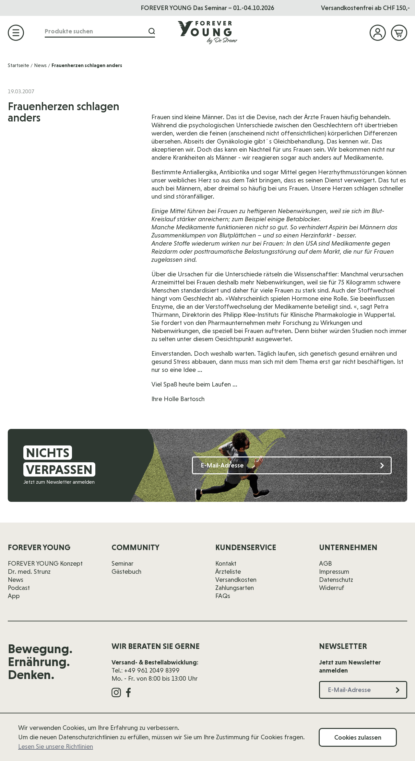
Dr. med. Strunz (29, 571)
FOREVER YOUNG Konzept (45, 563)
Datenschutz (336, 579)
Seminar (123, 563)
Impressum (334, 571)
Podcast (19, 588)
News (40, 65)
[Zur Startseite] (207, 32)
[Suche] (150, 32)
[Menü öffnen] (16, 33)
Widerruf (331, 588)
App (14, 596)
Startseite (18, 65)
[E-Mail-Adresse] (292, 465)
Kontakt (225, 563)
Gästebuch (126, 571)
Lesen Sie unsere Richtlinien (55, 746)
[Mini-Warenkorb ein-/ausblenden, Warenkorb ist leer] (399, 32)
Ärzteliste (228, 571)
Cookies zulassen (357, 737)
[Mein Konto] (377, 32)
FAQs (222, 596)
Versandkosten (235, 579)
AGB (325, 563)
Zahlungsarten (234, 588)
